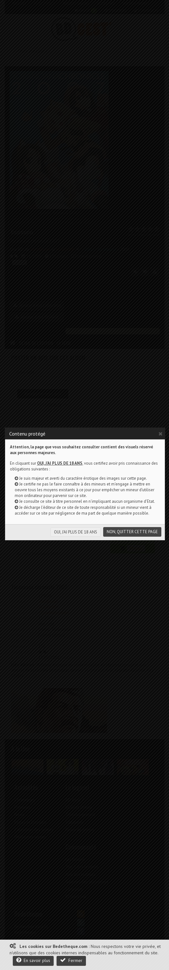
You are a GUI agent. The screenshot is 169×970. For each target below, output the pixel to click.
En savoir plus (33, 960)
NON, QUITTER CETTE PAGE (132, 531)
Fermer (71, 960)
